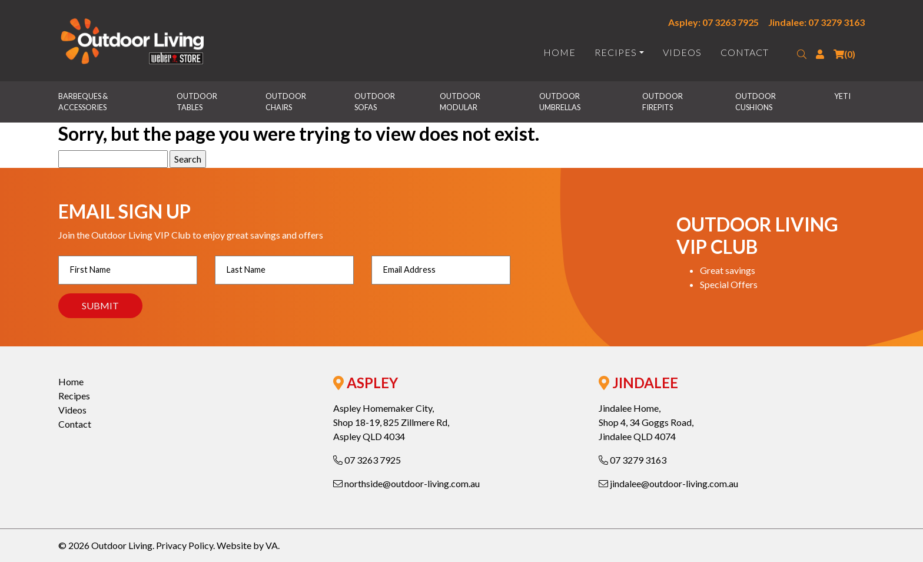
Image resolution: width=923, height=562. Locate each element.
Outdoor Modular (461, 101)
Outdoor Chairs (286, 101)
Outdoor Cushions (756, 101)
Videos (682, 52)
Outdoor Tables (197, 101)
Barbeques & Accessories (83, 101)
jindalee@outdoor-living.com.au (668, 483)
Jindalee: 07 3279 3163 (816, 22)
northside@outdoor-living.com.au (406, 483)
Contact (745, 52)
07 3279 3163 (632, 459)
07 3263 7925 (367, 459)
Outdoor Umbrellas (560, 101)
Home (559, 52)
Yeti (842, 96)
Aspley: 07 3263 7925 (713, 22)
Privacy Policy (184, 545)
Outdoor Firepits (663, 101)
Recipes (616, 52)
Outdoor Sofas (375, 101)
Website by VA (247, 545)
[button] (801, 54)
